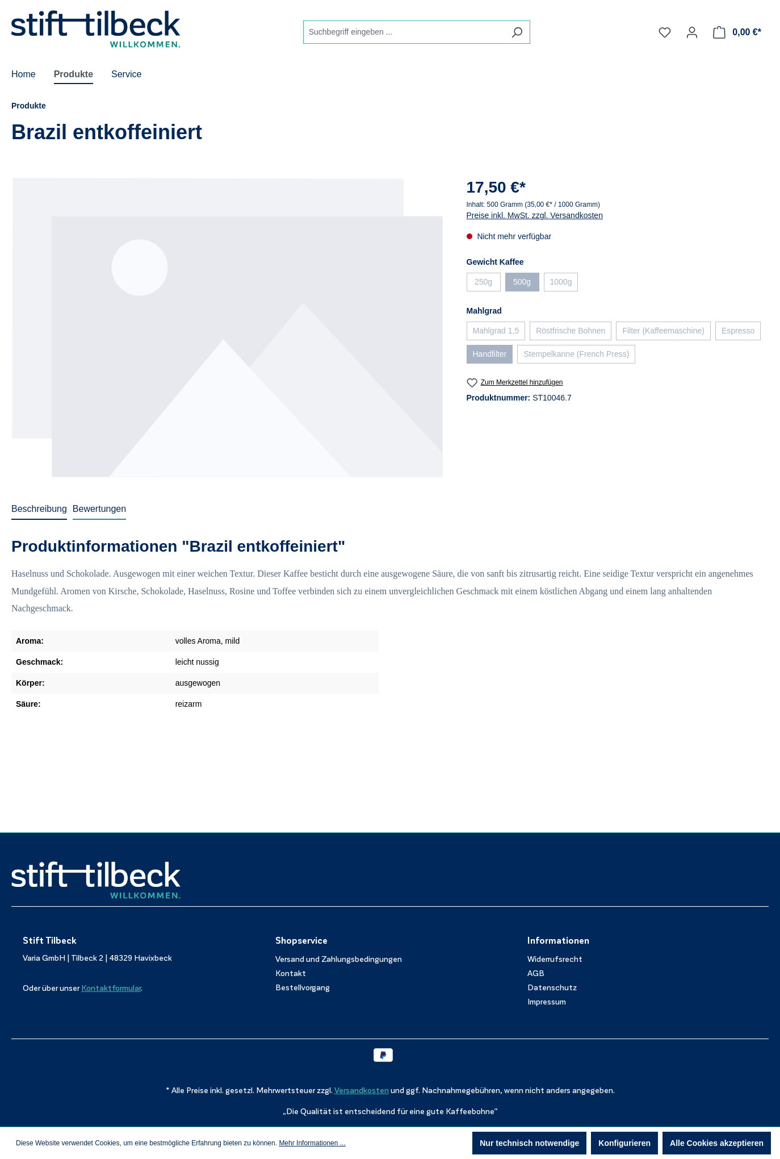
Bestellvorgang (302, 987)
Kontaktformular (111, 988)
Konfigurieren (624, 1143)
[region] (227, 327)
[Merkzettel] (664, 32)
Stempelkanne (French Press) (579, 356)
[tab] (39, 509)
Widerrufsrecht (554, 959)
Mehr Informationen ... (312, 1143)
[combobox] (403, 32)
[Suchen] (517, 32)
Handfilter (493, 356)
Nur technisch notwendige (529, 1143)
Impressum (546, 1002)
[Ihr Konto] (692, 32)
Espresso (741, 333)
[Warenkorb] (737, 32)
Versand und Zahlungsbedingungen (338, 959)
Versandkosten (361, 1090)
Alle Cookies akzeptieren (717, 1143)
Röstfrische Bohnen (573, 333)
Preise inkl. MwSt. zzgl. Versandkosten (535, 215)
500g (526, 284)
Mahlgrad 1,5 (499, 333)
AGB (535, 973)
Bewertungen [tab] (99, 509)
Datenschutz (552, 987)
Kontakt (290, 973)
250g (488, 284)
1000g (564, 284)
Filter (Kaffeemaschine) (666, 333)
